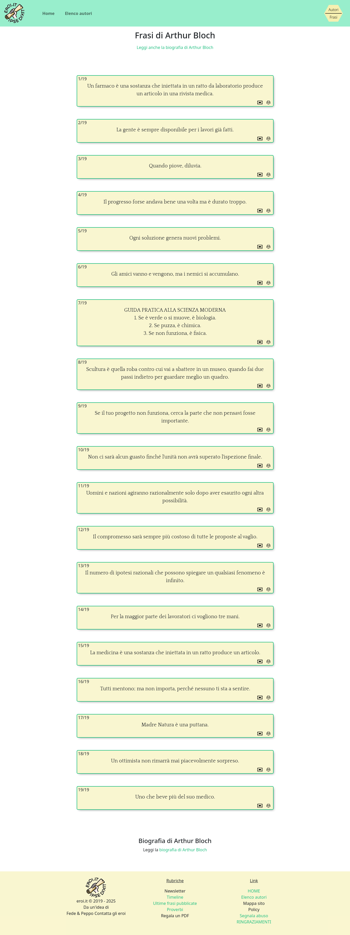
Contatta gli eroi (110, 913)
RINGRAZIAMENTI (254, 922)
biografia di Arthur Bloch (183, 850)
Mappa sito (254, 903)
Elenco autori (78, 13)
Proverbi (175, 909)
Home (48, 13)
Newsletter (174, 891)
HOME (254, 891)
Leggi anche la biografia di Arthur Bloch (175, 47)
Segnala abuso (254, 916)
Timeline (175, 897)
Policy (253, 909)
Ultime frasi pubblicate (175, 903)
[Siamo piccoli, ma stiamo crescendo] (333, 13)
